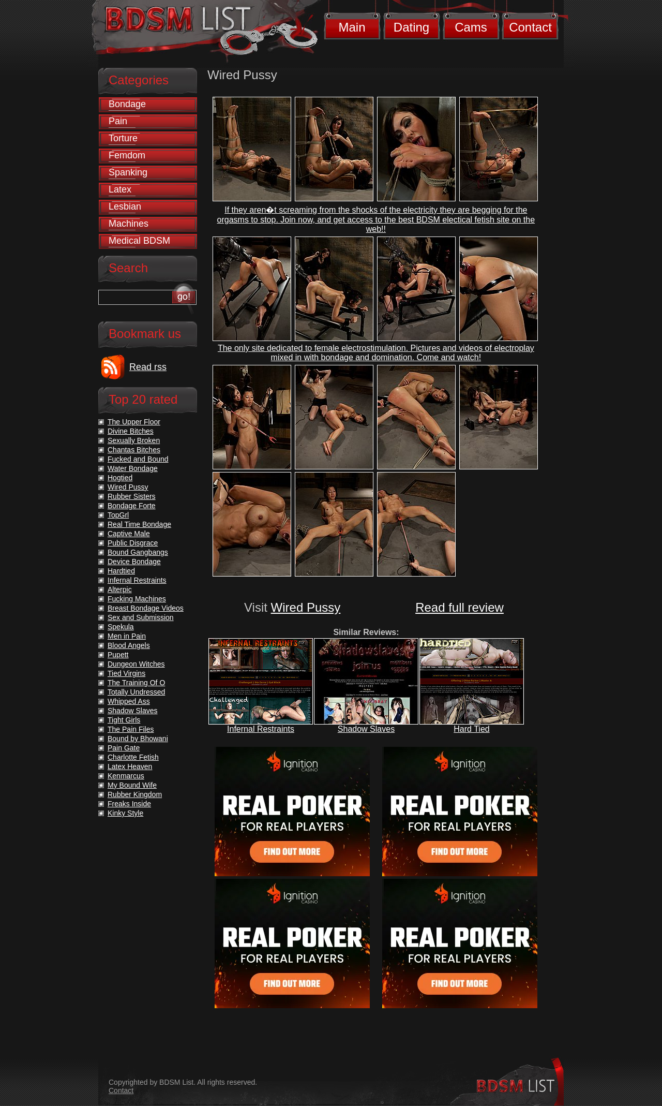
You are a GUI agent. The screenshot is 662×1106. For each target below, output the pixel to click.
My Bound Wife (132, 785)
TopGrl (118, 515)
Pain (118, 121)
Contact (530, 27)
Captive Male (129, 533)
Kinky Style (125, 813)
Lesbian (125, 206)
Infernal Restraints (260, 729)
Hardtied (121, 571)
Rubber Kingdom (135, 794)
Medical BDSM (139, 240)
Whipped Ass (129, 701)
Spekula (121, 627)
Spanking (128, 172)
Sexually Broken (134, 440)
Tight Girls (124, 720)
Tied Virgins (126, 673)
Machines (128, 223)
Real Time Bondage (139, 524)
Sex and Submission (141, 617)
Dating (411, 27)
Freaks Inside (129, 804)
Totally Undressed (136, 692)
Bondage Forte (132, 506)
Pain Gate (124, 748)
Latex (120, 189)
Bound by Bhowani (138, 738)
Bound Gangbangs (138, 552)
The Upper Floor (134, 422)
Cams (471, 27)
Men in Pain (127, 636)
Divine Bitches (131, 431)
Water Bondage (133, 468)
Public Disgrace (133, 543)
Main (351, 27)
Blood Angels (129, 645)
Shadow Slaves (366, 729)
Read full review (459, 607)
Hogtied (120, 478)
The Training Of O (136, 683)
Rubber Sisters (132, 496)
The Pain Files (131, 729)
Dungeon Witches (136, 664)
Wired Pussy (306, 607)
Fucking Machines (137, 599)
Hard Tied (471, 729)
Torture (123, 138)
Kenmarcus (126, 776)
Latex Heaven (130, 766)
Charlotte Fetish (133, 757)
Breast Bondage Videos (146, 608)
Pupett (118, 655)
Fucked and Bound (138, 459)
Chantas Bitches (134, 450)
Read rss (148, 367)
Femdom (127, 155)
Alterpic (120, 589)
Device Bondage (134, 561)
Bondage (127, 104)
